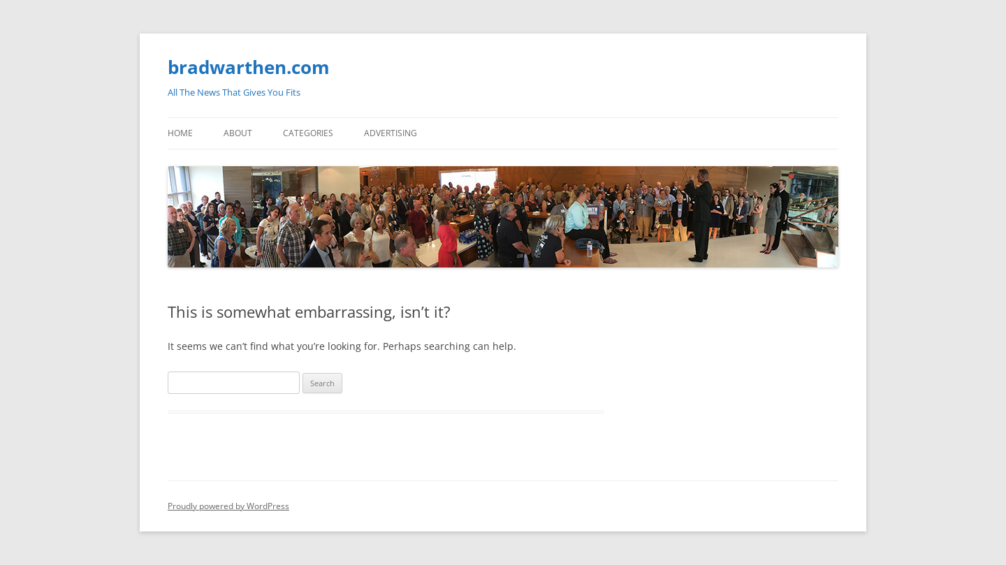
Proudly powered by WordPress (228, 506)
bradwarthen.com (249, 67)
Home (180, 133)
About (238, 133)
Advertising (390, 133)
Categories (308, 133)
